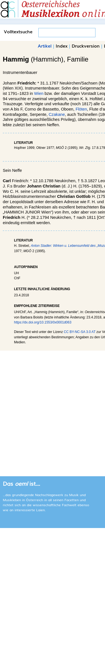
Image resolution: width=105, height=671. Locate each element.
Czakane (57, 114)
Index (61, 45)
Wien (38, 93)
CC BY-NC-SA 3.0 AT (79, 332)
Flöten (81, 109)
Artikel (45, 45)
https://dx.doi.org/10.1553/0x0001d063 (42, 322)
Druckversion (86, 45)
